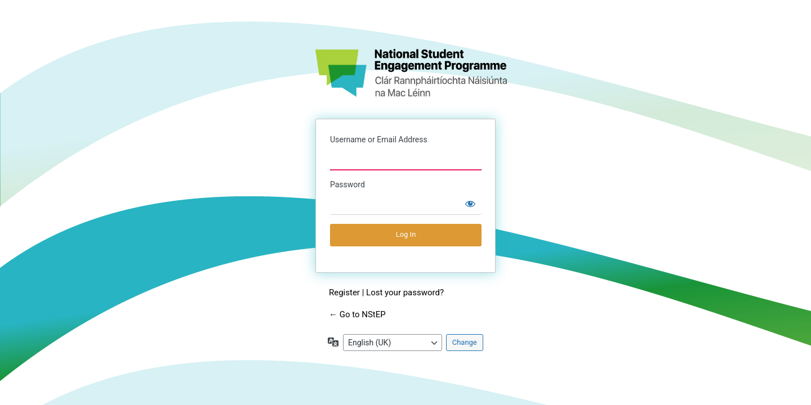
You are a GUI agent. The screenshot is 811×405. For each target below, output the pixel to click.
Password (347, 184)
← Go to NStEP (357, 314)
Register (344, 292)
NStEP (411, 72)
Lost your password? (405, 292)
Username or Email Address (378, 139)
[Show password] (470, 203)
